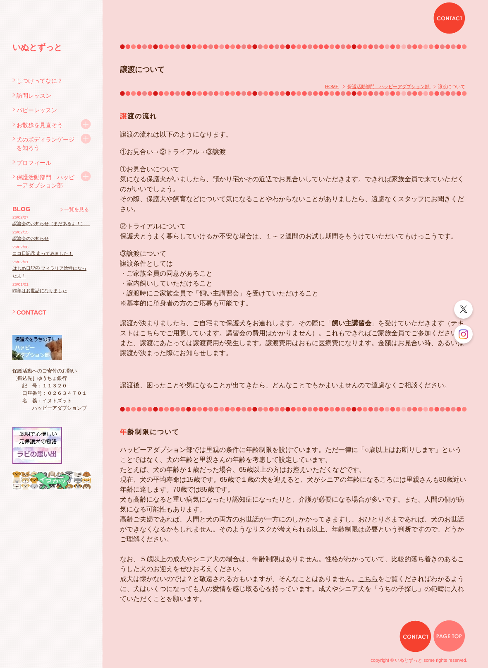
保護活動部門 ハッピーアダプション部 (45, 181)
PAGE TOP (449, 636)
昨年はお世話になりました (39, 290)
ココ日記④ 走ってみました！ (42, 253)
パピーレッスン (37, 110)
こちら (368, 578)
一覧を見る (76, 209)
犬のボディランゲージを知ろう (45, 143)
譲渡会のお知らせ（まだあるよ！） (51, 223)
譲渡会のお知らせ (30, 238)
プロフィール (34, 162)
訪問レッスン (34, 95)
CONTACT (31, 312)
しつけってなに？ (40, 80)
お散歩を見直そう (40, 125)
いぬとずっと (37, 47)
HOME (332, 86)
